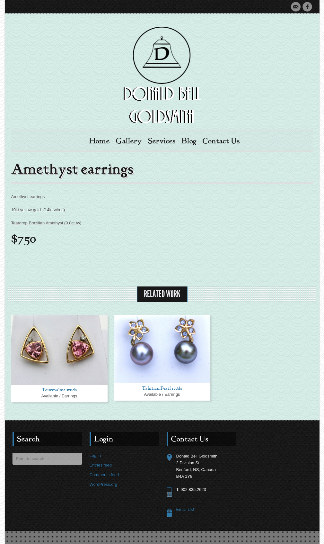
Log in (95, 455)
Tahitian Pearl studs (162, 388)
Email (296, 7)
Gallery (129, 141)
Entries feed (101, 465)
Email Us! (185, 509)
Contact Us (221, 141)
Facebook (307, 7)
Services (162, 141)
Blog (189, 141)
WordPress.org (103, 484)
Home (99, 141)
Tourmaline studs (59, 390)
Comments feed (104, 474)
